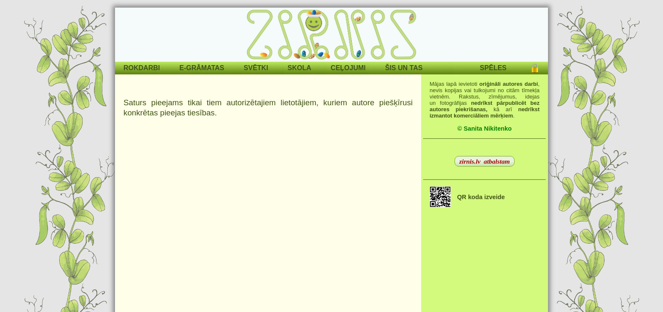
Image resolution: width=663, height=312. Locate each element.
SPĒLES (493, 67)
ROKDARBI (141, 67)
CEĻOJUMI (348, 67)
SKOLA (299, 67)
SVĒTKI (256, 67)
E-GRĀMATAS (201, 67)
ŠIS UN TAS (404, 67)
